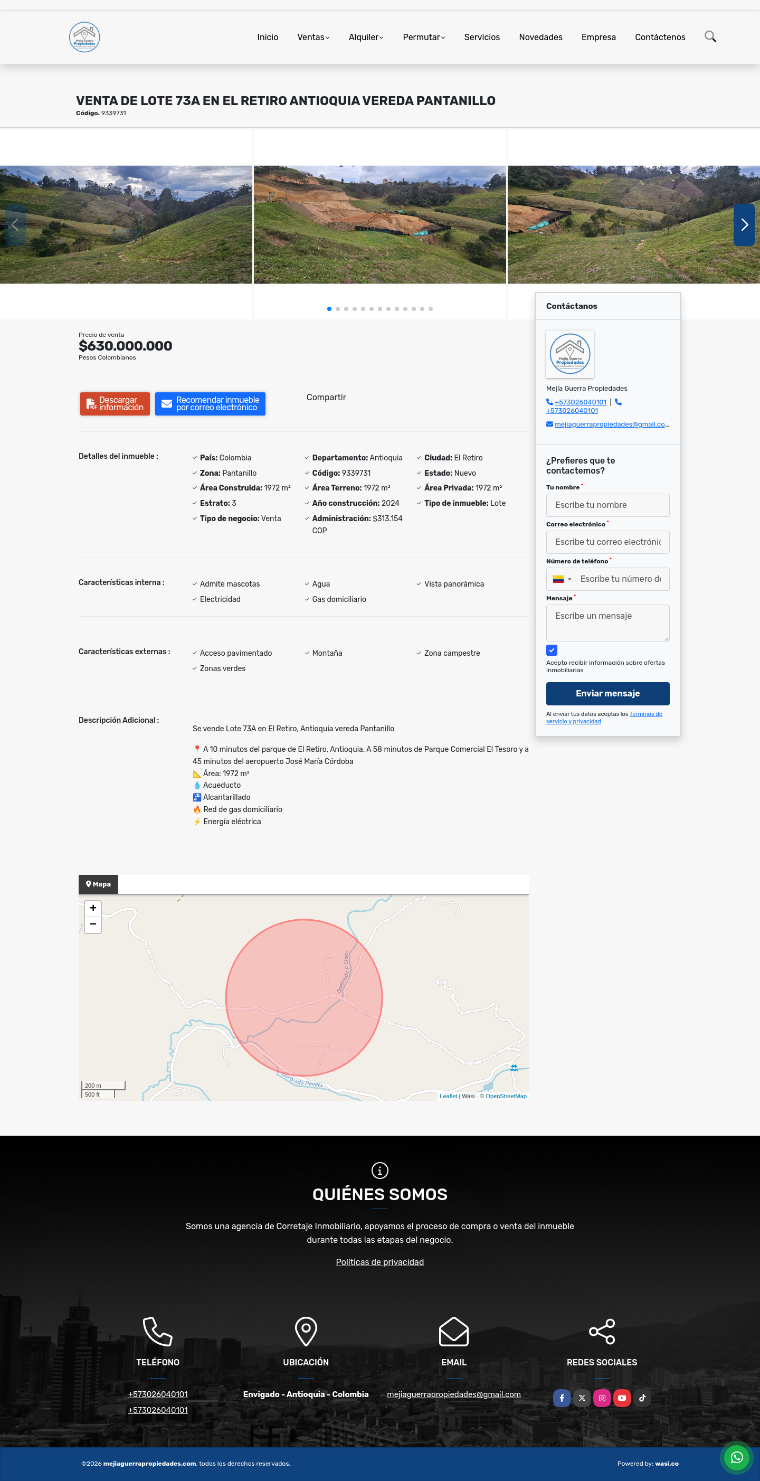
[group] (126, 224)
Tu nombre (564, 487)
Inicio (268, 37)
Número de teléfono (579, 561)
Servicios (482, 37)
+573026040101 (580, 402)
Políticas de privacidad (380, 1262)
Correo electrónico (577, 524)
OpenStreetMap (506, 1096)
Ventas (310, 37)
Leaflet (448, 1096)
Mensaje (561, 598)
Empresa (599, 37)
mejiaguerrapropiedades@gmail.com (613, 424)
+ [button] (93, 909)
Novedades (541, 37)
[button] (329, 309)
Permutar (421, 37)
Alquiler (364, 37)
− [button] (93, 925)
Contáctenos (660, 37)
